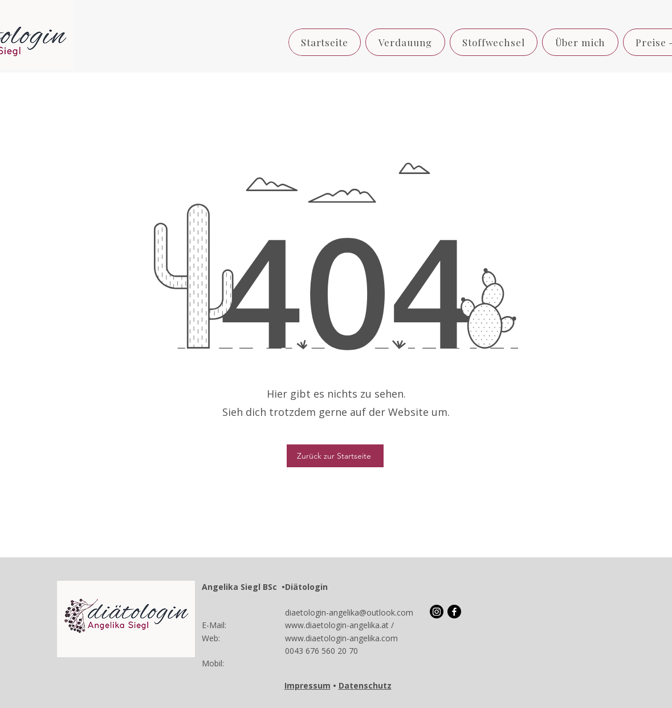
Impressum (307, 685)
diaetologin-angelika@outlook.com (349, 612)
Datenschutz (365, 685)
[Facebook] (454, 611)
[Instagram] (436, 611)
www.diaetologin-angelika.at (337, 625)
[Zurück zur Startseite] (335, 455)
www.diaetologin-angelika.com (341, 638)
